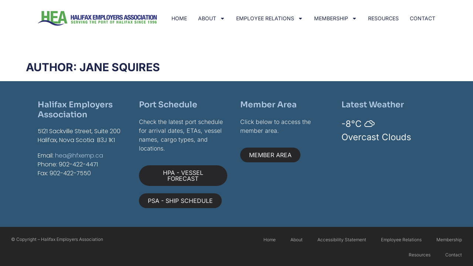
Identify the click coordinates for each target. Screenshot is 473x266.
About (211, 18)
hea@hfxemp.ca (79, 155)
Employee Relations (269, 18)
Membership (335, 18)
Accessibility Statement (341, 239)
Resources (383, 18)
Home (179, 18)
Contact (422, 18)
